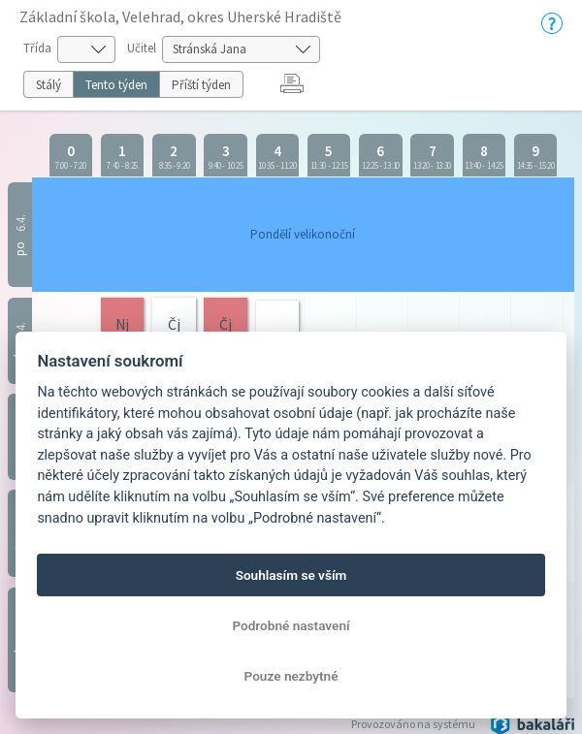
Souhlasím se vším (291, 575)
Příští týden (201, 85)
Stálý (48, 85)
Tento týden (116, 85)
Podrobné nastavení (290, 625)
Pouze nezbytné (291, 676)
